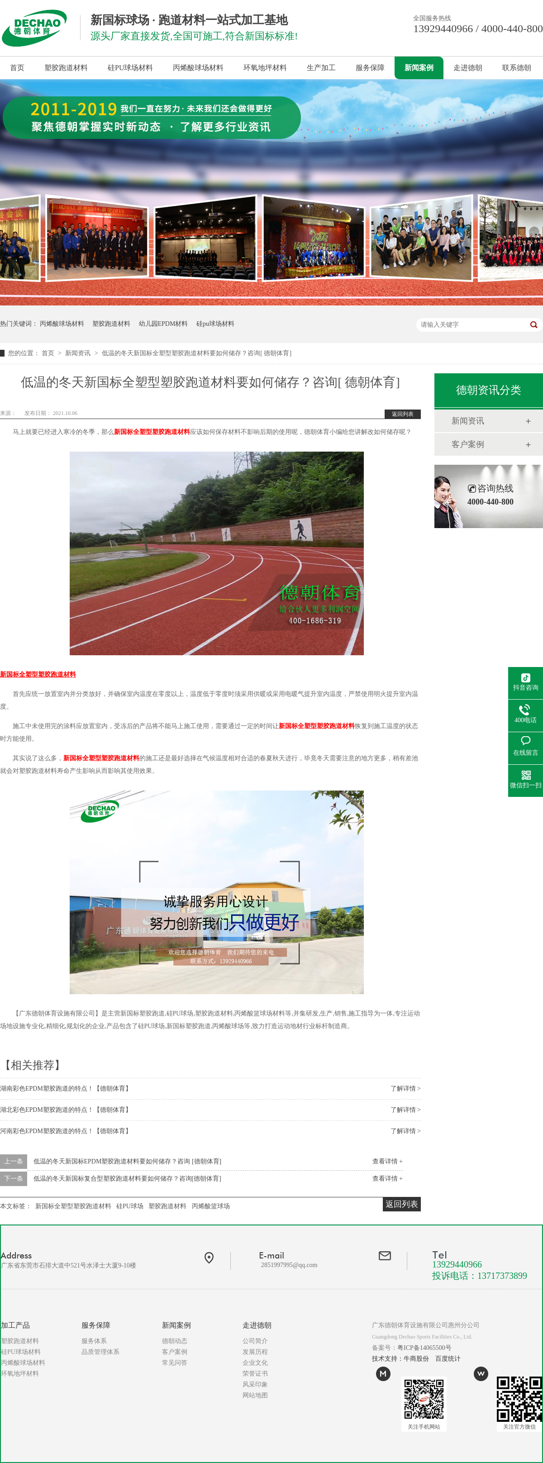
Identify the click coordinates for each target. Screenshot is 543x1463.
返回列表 (403, 414)
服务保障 (370, 67)
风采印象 (255, 1384)
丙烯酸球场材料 (198, 67)
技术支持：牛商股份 (400, 1358)
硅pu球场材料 (215, 323)
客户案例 (468, 444)
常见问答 (174, 1362)
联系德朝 (516, 67)
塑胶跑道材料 (66, 67)
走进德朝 (467, 67)
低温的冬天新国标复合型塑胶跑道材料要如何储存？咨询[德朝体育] (127, 1178)
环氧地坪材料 (265, 67)
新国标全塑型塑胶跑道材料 (152, 432)
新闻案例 (419, 67)
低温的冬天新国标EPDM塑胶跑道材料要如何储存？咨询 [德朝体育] (127, 1161)
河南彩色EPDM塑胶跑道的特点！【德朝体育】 (66, 1131)
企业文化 (255, 1362)
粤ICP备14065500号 (424, 1347)
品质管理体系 (100, 1352)
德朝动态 (174, 1341)
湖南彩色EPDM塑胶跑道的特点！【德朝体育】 (66, 1088)
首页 (17, 67)
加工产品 (15, 1325)
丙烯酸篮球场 (211, 1206)
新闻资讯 (78, 353)
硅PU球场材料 (130, 67)
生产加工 (321, 67)
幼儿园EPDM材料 (163, 323)
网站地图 (255, 1395)
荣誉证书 (255, 1373)
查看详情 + (387, 1161)
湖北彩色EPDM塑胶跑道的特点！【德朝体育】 (66, 1109)
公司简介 (255, 1341)
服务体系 (94, 1341)
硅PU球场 (129, 1206)
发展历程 (255, 1352)
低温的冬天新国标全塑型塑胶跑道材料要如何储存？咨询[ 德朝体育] (196, 353)
